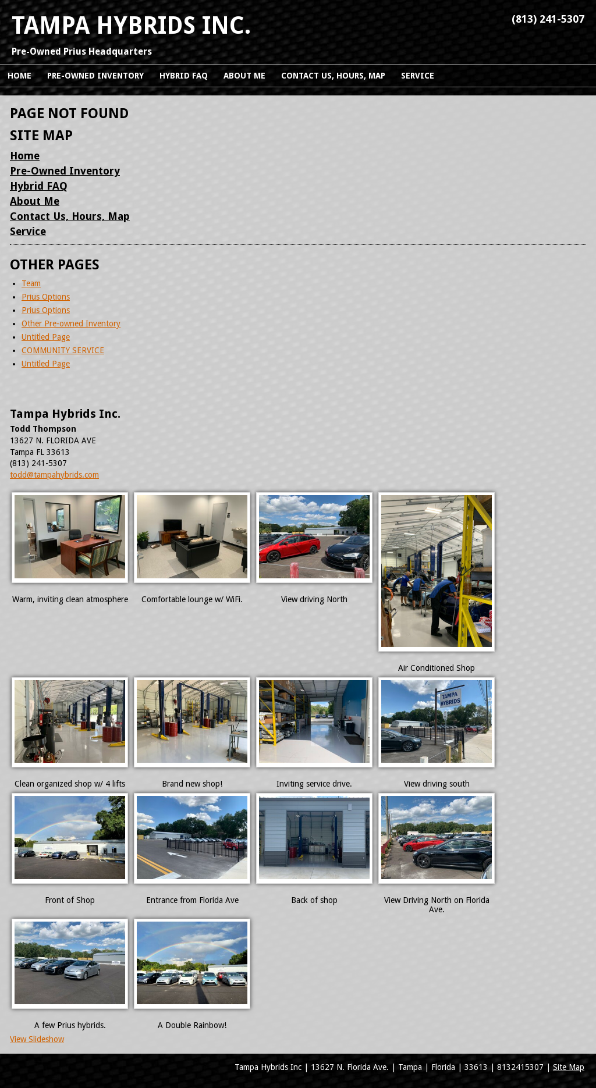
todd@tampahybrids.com (54, 474)
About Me (34, 201)
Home (25, 156)
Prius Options (46, 296)
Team (31, 283)
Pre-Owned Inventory (65, 171)
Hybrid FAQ (39, 186)
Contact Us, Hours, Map (70, 216)
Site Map (568, 1067)
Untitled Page (46, 337)
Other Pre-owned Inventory (71, 323)
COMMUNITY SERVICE (63, 350)
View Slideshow (37, 1039)
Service (28, 231)
